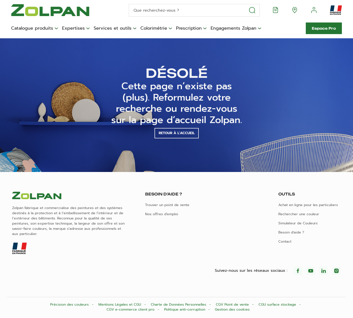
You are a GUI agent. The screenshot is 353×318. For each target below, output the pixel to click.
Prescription (189, 28)
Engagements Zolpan (233, 28)
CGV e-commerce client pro (131, 309)
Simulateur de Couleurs (298, 223)
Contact (284, 241)
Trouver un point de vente (167, 205)
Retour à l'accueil (177, 133)
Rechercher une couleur (298, 214)
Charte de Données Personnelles (179, 304)
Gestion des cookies (232, 309)
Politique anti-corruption (185, 309)
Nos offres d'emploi (161, 214)
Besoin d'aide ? (291, 232)
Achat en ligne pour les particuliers (308, 205)
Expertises (73, 28)
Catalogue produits (32, 28)
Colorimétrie (153, 28)
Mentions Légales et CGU (120, 304)
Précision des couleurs (70, 304)
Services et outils (113, 28)
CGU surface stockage (278, 304)
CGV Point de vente (233, 304)
